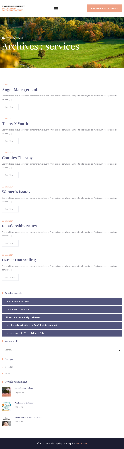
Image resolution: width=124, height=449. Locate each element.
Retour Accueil (12, 38)
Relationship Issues (19, 225)
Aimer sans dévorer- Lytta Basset (23, 317)
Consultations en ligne (17, 301)
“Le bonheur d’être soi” (17, 309)
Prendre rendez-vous (104, 8)
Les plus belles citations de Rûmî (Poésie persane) (31, 325)
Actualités (9, 367)
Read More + (10, 107)
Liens (7, 373)
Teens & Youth (15, 123)
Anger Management (19, 89)
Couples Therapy (17, 157)
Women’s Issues (16, 191)
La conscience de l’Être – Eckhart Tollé (25, 333)
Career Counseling (19, 259)
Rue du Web (81, 443)
